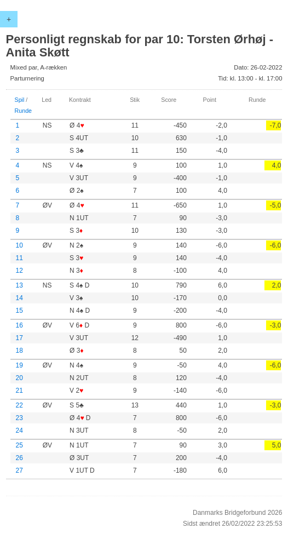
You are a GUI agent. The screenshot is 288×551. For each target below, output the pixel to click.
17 (19, 338)
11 (19, 258)
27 (19, 470)
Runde (23, 110)
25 (19, 445)
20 (19, 378)
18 (19, 350)
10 (19, 245)
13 (19, 285)
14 (19, 298)
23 (19, 418)
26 (19, 458)
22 (19, 405)
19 (19, 365)
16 (19, 325)
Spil (20, 99)
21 (19, 390)
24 (19, 430)
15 (19, 310)
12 (19, 270)
